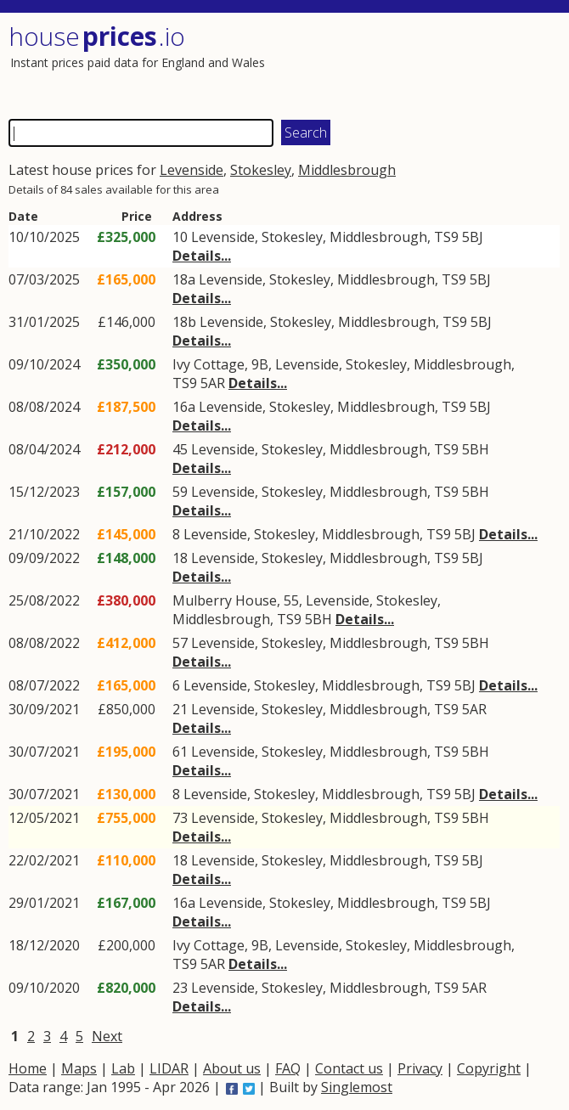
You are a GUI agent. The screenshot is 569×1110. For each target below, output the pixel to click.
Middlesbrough (347, 170)
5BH (475, 449)
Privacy (419, 1068)
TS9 (446, 237)
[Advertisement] (422, 63)
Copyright (489, 1068)
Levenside (191, 170)
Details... (201, 255)
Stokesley (260, 170)
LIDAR (169, 1068)
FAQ (288, 1068)
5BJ (472, 237)
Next (107, 1036)
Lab (123, 1068)
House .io (96, 36)
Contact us (349, 1068)
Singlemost (356, 1087)
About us (232, 1068)
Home (27, 1068)
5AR (212, 383)
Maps (79, 1068)
